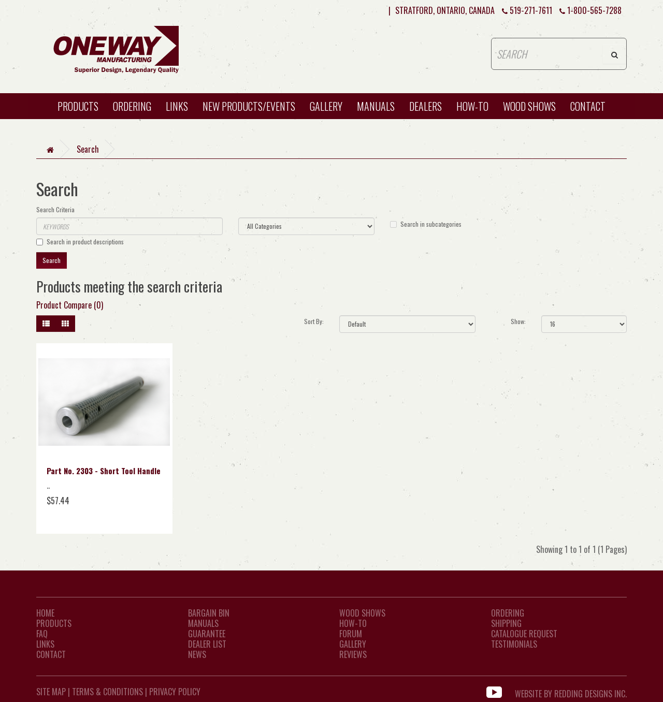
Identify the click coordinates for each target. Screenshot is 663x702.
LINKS (45, 644)
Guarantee (206, 633)
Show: (518, 321)
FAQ (42, 633)
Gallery (326, 106)
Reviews (353, 654)
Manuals (376, 106)
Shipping (506, 623)
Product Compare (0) (69, 305)
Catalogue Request (524, 633)
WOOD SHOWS (529, 106)
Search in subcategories (426, 224)
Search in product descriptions (80, 241)
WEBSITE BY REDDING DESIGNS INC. (571, 691)
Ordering (132, 106)
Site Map (51, 691)
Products (77, 106)
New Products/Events (249, 106)
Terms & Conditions (107, 691)
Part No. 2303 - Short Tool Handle (104, 470)
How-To (353, 623)
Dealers (425, 106)
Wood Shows (362, 613)
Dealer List (207, 644)
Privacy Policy (174, 691)
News (197, 654)
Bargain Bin (208, 613)
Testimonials (514, 644)
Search (88, 149)
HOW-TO (472, 106)
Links (177, 106)
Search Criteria (55, 209)
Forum (350, 633)
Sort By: (314, 321)
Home (45, 613)
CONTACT (588, 106)
